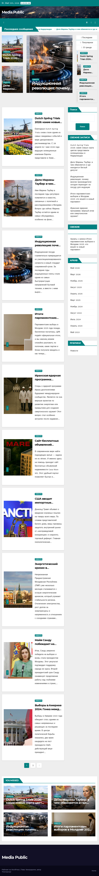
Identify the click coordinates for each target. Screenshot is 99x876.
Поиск (73, 109)
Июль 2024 (75, 319)
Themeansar (6, 872)
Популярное (86, 42)
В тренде (87, 47)
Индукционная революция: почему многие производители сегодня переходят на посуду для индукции (80, 181)
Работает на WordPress (11, 870)
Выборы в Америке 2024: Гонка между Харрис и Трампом (48, 709)
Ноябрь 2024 (76, 306)
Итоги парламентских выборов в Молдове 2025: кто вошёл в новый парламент (82, 244)
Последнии (86, 37)
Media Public (13, 12)
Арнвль (73, 239)
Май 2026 (75, 268)
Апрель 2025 (76, 294)
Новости (7, 51)
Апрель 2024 (76, 326)
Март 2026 (75, 274)
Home (94, 871)
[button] (86, 22)
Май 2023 (75, 332)
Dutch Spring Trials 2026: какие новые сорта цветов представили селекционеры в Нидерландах (82, 150)
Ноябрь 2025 (76, 281)
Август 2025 (76, 287)
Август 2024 (76, 313)
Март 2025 (75, 300)
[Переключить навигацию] (95, 22)
